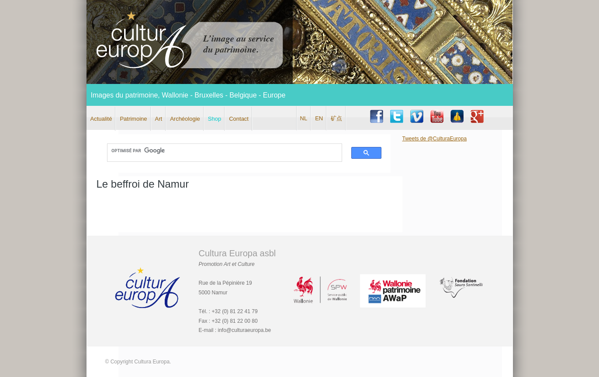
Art (159, 118)
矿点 (336, 118)
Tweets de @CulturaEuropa (434, 139)
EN (319, 118)
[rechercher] (220, 151)
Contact (239, 118)
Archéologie (185, 118)
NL (304, 118)
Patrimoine (133, 118)
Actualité (101, 118)
